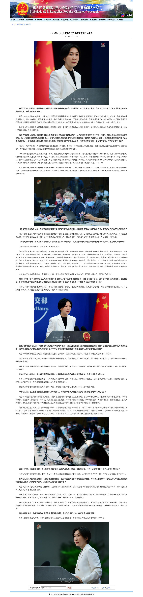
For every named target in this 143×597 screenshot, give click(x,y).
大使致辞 (20, 20)
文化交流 (73, 20)
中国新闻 (84, 20)
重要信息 (38, 20)
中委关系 (47, 20)
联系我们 (119, 20)
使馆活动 (111, 20)
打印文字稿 (105, 588)
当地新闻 (93, 20)
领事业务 (102, 20)
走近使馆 (29, 20)
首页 (13, 24)
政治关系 (56, 20)
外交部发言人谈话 (24, 24)
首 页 (13, 20)
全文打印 (94, 588)
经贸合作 (64, 20)
